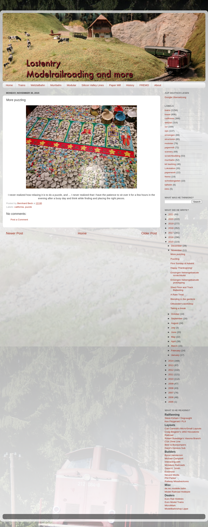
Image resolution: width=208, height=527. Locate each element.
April (173, 341)
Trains (21, 85)
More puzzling (178, 254)
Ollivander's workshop (182, 303)
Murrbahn (55, 85)
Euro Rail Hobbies (174, 499)
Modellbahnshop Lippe (176, 508)
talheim (168, 184)
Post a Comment (19, 219)
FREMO (144, 85)
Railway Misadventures (177, 481)
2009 (171, 383)
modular (169, 143)
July (173, 327)
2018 (171, 228)
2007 (171, 392)
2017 (171, 232)
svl (166, 126)
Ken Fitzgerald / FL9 (175, 421)
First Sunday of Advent (182, 263)
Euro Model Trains (174, 502)
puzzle (28, 207)
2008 (171, 388)
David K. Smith (172, 468)
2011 (171, 374)
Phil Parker (170, 478)
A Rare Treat (177, 294)
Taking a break (178, 308)
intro (167, 189)
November (177, 250)
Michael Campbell (174, 458)
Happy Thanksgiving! (181, 268)
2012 (171, 370)
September (177, 318)
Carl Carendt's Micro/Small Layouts (183, 428)
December (177, 245)
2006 (171, 397)
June (174, 332)
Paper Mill (115, 85)
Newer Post (14, 233)
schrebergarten (172, 180)
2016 (171, 237)
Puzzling (175, 259)
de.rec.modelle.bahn (175, 488)
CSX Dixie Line (172, 441)
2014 (171, 360)
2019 (171, 223)
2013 (171, 365)
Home (9, 85)
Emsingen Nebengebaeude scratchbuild (185, 274)
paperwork (170, 172)
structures (170, 139)
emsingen (170, 135)
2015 (171, 241)
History (130, 85)
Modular (71, 85)
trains (167, 110)
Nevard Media (172, 475)
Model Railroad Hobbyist (177, 491)
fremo (168, 176)
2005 (171, 402)
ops (166, 131)
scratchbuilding (172, 156)
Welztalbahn (38, 85)
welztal (168, 122)
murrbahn (170, 160)
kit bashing (170, 164)
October (175, 314)
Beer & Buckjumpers (175, 444)
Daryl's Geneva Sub (175, 448)
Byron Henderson (174, 455)
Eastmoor (170, 471)
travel (167, 114)
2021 (171, 214)
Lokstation (170, 168)
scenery (169, 151)
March (174, 346)
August (175, 323)
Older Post (149, 233)
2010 (171, 379)
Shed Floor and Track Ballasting (182, 288)
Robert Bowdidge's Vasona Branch (183, 438)
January (175, 355)
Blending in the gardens (183, 299)
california (19, 207)
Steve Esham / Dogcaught (178, 418)
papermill (169, 147)
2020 (171, 219)
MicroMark (170, 505)
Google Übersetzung (175, 97)
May (173, 337)
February (176, 350)
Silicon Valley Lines (93, 85)
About (157, 85)
